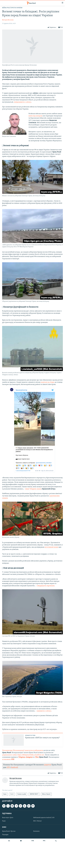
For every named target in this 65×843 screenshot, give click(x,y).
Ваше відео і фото (7, 817)
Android (14, 767)
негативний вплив (51, 547)
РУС (44, 840)
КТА (33, 840)
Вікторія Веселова (8, 20)
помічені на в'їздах (47, 382)
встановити (6, 759)
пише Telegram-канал (33, 489)
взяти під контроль (35, 116)
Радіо (4, 821)
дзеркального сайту (9, 755)
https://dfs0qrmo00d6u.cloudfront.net (30, 755)
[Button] (52, 27)
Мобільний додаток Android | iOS (43, 817)
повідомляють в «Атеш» (22, 102)
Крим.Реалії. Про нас (9, 831)
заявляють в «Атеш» (44, 711)
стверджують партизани (45, 586)
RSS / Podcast (37, 821)
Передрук (5, 834)
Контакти (36, 831)
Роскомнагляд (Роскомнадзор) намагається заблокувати (22, 750)
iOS (8, 767)
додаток (47, 765)
